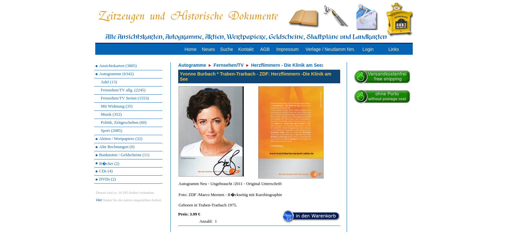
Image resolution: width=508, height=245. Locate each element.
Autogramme (192, 65)
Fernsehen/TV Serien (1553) (125, 98)
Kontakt (245, 49)
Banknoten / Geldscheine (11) (124, 154)
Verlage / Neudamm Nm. (330, 49)
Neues (208, 49)
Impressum (287, 49)
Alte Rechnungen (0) (116, 146)
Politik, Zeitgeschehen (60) (123, 122)
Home (190, 49)
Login (368, 49)
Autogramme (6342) (116, 73)
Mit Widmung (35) (117, 106)
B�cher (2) (109, 163)
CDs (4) (106, 171)
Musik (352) (111, 114)
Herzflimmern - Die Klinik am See (286, 65)
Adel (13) (109, 81)
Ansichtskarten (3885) (118, 65)
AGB (265, 49)
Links (393, 49)
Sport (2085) (111, 130)
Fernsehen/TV (229, 65)
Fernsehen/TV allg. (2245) (123, 90)
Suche (226, 49)
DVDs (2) (107, 179)
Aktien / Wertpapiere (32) (120, 138)
